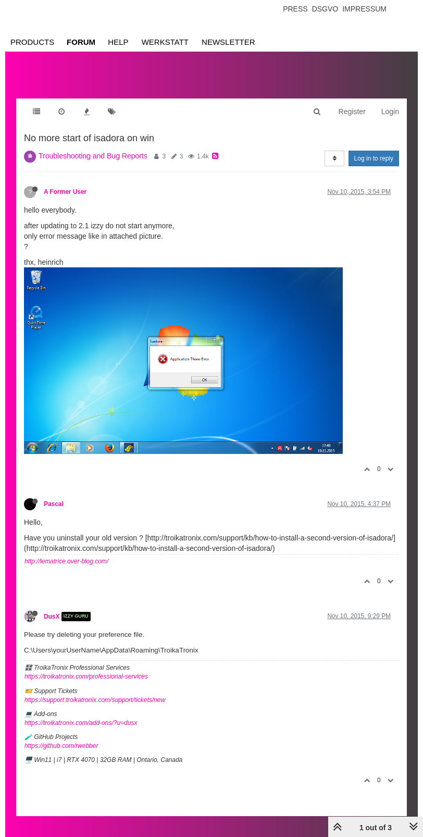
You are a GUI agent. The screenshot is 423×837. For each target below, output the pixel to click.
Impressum (364, 9)
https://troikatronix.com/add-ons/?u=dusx (80, 723)
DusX (51, 616)
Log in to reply (373, 158)
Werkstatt (165, 42)
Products (32, 42)
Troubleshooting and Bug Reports (93, 156)
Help (118, 42)
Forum (81, 42)
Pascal (54, 504)
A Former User (65, 191)
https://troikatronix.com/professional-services (86, 676)
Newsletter (228, 42)
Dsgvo (325, 9)
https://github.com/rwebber (61, 745)
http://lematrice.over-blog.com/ (66, 561)
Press (295, 9)
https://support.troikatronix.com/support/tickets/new (94, 700)
